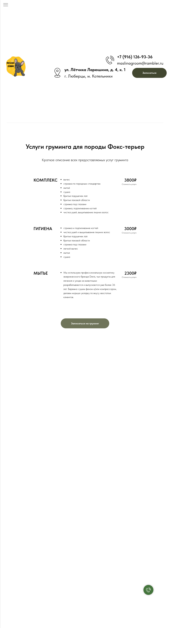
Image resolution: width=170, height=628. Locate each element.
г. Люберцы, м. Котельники (88, 76)
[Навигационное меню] (5, 5)
